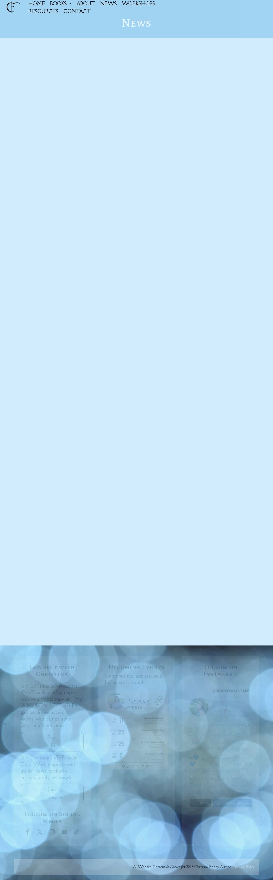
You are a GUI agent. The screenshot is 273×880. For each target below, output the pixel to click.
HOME (36, 3)
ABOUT (86, 3)
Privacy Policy (244, 866)
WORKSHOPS (138, 3)
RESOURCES (43, 11)
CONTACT (77, 11)
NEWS (108, 3)
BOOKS (58, 3)
